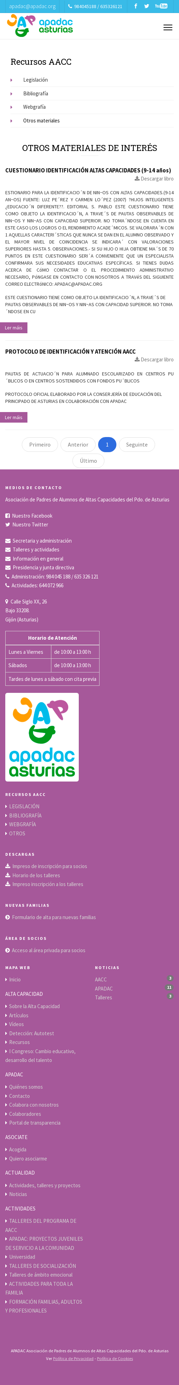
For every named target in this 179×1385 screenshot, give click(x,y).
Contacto (19, 1096)
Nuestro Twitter (30, 524)
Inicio (15, 979)
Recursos (19, 1042)
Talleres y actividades (36, 549)
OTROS (17, 833)
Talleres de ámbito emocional (40, 1274)
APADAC (104, 988)
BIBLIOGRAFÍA (25, 815)
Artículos (18, 1015)
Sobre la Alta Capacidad (34, 1006)
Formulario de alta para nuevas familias (54, 917)
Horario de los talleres (36, 875)
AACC (101, 979)
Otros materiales (35, 120)
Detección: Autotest (31, 1033)
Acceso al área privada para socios (48, 950)
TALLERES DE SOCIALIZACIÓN (42, 1266)
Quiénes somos (26, 1086)
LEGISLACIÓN (24, 806)
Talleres (103, 997)
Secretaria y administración (42, 540)
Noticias (18, 1194)
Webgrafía (28, 106)
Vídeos (16, 1024)
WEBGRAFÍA (22, 824)
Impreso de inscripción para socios (49, 866)
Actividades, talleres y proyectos (45, 1185)
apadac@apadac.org (32, 6)
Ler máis (14, 327)
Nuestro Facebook (32, 515)
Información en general (38, 558)
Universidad (22, 1256)
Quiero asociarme (28, 1158)
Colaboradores (25, 1114)
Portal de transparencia (34, 1122)
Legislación (29, 79)
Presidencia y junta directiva (43, 567)
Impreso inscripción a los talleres (47, 884)
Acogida (17, 1149)
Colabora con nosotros (34, 1104)
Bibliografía (29, 93)
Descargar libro (154, 178)
